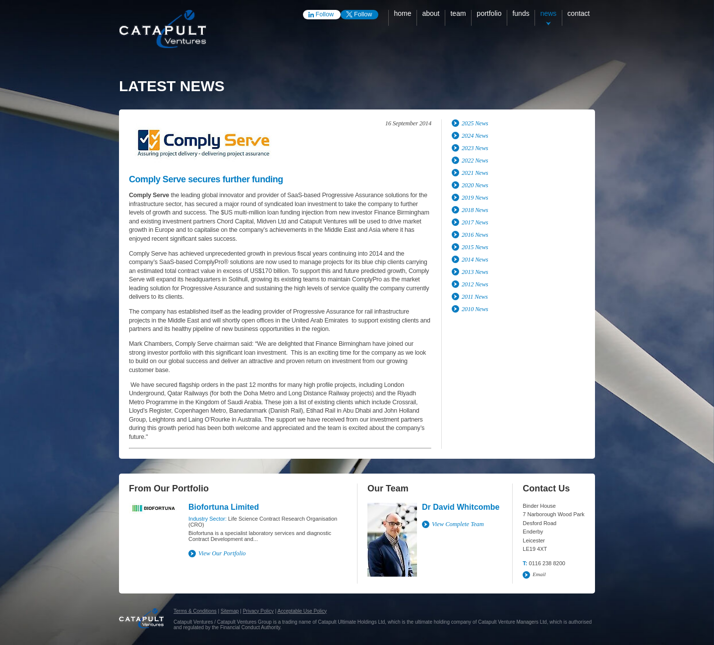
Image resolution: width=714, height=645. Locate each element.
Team (458, 13)
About (430, 13)
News (548, 13)
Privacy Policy (258, 611)
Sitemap (230, 611)
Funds (520, 13)
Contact (578, 13)
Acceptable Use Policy (302, 611)
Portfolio (489, 13)
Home (402, 13)
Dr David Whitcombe (460, 507)
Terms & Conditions (195, 611)
